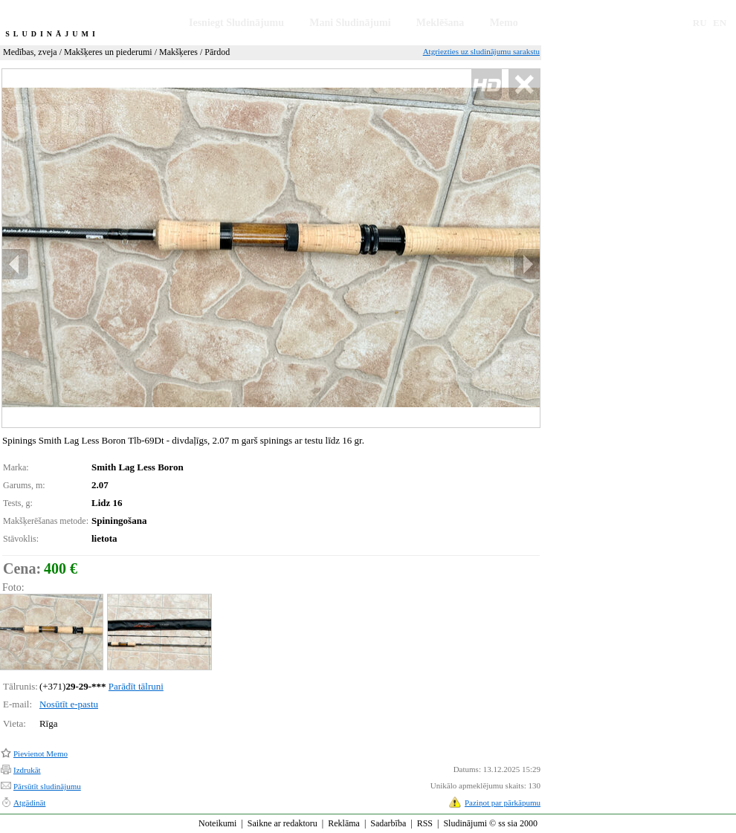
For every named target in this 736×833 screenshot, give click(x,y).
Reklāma (344, 823)
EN (719, 22)
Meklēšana (440, 22)
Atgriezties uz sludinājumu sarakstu (481, 51)
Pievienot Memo (40, 753)
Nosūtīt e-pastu (68, 704)
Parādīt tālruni (136, 686)
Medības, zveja (30, 52)
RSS (425, 823)
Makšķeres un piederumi (108, 52)
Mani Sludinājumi (349, 22)
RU (700, 22)
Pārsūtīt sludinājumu (47, 786)
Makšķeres (178, 52)
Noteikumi (217, 823)
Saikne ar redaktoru (282, 823)
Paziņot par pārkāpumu (502, 802)
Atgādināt (29, 802)
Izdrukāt (27, 769)
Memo (504, 22)
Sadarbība (388, 823)
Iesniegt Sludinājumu (236, 22)
